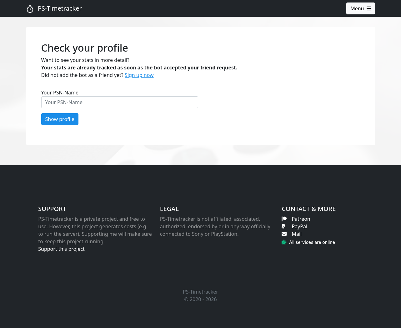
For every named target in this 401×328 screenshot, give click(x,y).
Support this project (61, 248)
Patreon (296, 218)
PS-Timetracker (54, 8)
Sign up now (139, 75)
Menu (360, 8)
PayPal (294, 226)
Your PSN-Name (60, 92)
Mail (292, 233)
